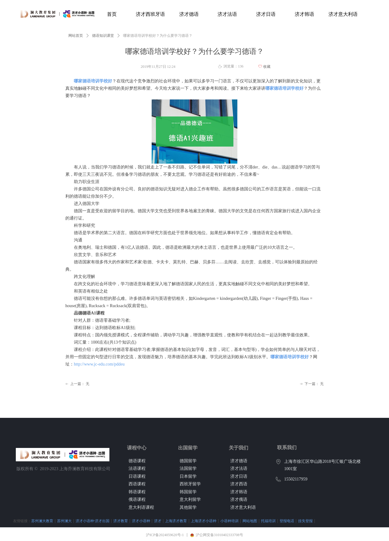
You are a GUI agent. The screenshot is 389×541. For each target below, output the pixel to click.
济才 (157, 520)
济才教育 (120, 520)
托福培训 (268, 520)
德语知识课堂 (103, 35)
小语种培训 (229, 520)
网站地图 (250, 520)
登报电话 (287, 520)
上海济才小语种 (203, 520)
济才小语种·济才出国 (92, 520)
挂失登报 (305, 520)
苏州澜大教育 (42, 520)
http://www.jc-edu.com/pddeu (99, 364)
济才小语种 (141, 520)
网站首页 (75, 35)
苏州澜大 (64, 520)
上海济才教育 (176, 520)
